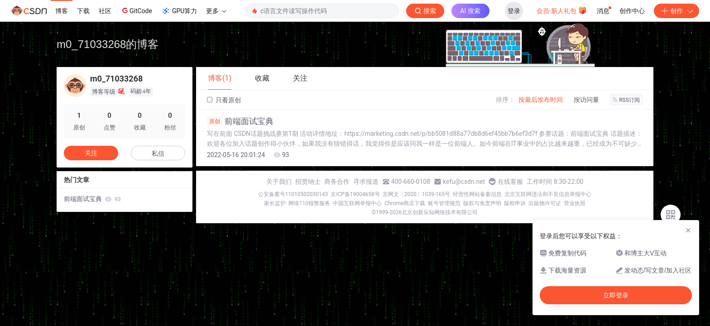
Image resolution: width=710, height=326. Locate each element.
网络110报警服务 (309, 203)
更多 (216, 10)
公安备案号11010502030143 (293, 194)
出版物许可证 (544, 203)
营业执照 (574, 203)
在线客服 (510, 181)
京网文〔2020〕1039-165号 (417, 194)
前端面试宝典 (240, 121)
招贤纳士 (308, 181)
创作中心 (632, 10)
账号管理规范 (444, 203)
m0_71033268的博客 (107, 44)
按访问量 (586, 99)
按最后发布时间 (540, 99)
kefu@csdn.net (464, 181)
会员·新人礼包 (562, 9)
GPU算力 (179, 10)
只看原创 (224, 100)
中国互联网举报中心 (357, 203)
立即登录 (615, 295)
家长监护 (275, 203)
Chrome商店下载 (404, 203)
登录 (514, 10)
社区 (105, 10)
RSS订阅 (626, 100)
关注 (91, 153)
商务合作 (337, 181)
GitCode (136, 10)
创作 (676, 10)
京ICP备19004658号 (355, 194)
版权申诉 (515, 203)
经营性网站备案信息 (477, 194)
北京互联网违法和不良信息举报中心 (547, 194)
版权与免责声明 (482, 203)
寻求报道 (366, 181)
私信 (158, 153)
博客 (61, 10)
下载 (83, 10)
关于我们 (279, 181)
